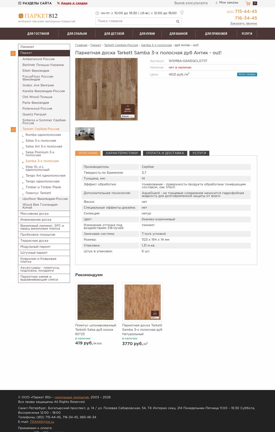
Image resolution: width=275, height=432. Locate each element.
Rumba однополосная (43, 135)
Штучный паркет (34, 252)
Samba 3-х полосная (42, 161)
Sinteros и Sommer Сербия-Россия (44, 122)
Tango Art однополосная (45, 175)
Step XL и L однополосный (37, 168)
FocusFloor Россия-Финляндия (38, 78)
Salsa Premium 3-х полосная (40, 154)
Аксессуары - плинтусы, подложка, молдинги (40, 269)
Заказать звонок (243, 23)
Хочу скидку (247, 74)
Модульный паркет (35, 246)
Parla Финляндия (35, 103)
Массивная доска (34, 213)
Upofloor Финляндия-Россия (45, 199)
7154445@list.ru (42, 422)
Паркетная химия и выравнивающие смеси (39, 278)
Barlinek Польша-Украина (43, 65)
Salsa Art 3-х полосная (44, 146)
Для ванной (178, 34)
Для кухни (147, 34)
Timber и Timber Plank (43, 187)
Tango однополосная (42, 181)
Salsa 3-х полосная (41, 140)
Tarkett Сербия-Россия (40, 129)
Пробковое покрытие (37, 234)
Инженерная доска (35, 219)
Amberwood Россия (38, 59)
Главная (81, 45)
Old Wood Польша (37, 97)
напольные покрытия (72, 397)
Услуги (247, 34)
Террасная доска (34, 240)
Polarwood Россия (37, 108)
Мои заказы (226, 2)
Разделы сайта (35, 3)
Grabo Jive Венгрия (38, 85)
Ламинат (27, 47)
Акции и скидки (74, 3)
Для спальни (77, 34)
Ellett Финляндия (35, 70)
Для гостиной (38, 34)
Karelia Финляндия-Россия (43, 91)
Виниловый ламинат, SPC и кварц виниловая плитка (42, 227)
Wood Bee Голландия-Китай (40, 206)
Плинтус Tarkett (38, 193)
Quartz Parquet (34, 114)
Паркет (26, 53)
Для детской (114, 34)
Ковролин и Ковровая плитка (38, 260)
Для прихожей (216, 34)
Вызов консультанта (191, 3)
